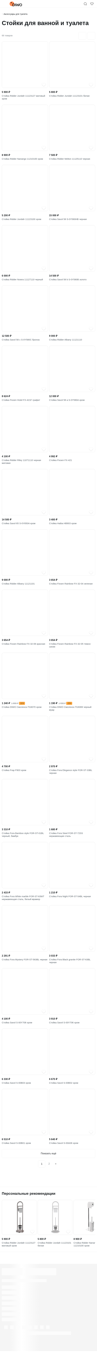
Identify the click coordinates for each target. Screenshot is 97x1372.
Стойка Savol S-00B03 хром (17, 1101)
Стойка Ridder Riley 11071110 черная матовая (22, 468)
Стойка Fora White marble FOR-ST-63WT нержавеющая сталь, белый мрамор (24, 913)
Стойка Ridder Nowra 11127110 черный (23, 283)
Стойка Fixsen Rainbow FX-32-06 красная (25, 652)
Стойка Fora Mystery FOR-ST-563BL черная (21, 977)
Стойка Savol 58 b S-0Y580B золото (69, 283)
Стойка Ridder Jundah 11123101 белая (70, 96)
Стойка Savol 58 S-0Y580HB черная (69, 222)
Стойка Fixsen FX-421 (61, 466)
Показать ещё (48, 1173)
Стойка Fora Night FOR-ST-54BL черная (71, 911)
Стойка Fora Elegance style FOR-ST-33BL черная (72, 784)
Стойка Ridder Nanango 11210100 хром (23, 160)
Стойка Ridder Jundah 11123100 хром (22, 222)
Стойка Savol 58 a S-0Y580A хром (68, 405)
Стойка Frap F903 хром (15, 782)
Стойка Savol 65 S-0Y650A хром (19, 530)
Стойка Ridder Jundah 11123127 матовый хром (25, 98)
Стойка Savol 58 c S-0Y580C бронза (22, 344)
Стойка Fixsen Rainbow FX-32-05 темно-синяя (71, 654)
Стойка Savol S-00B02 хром (64, 1101)
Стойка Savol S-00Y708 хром (18, 1040)
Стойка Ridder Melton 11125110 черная (70, 160)
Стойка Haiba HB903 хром (63, 530)
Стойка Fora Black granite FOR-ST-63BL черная (71, 977)
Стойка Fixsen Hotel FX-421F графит (22, 405)
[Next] (55, 1183)
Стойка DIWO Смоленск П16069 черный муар (71, 719)
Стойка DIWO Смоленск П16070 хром (23, 717)
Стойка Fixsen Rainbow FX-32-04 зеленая (72, 591)
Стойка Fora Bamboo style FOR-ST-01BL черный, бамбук (24, 848)
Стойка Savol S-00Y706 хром (65, 1040)
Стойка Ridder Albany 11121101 (19, 591)
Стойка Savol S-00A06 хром (64, 1162)
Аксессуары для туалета (15, 14)
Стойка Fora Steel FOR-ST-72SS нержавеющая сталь (67, 848)
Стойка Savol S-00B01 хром (17, 1162)
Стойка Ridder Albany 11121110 (66, 344)
